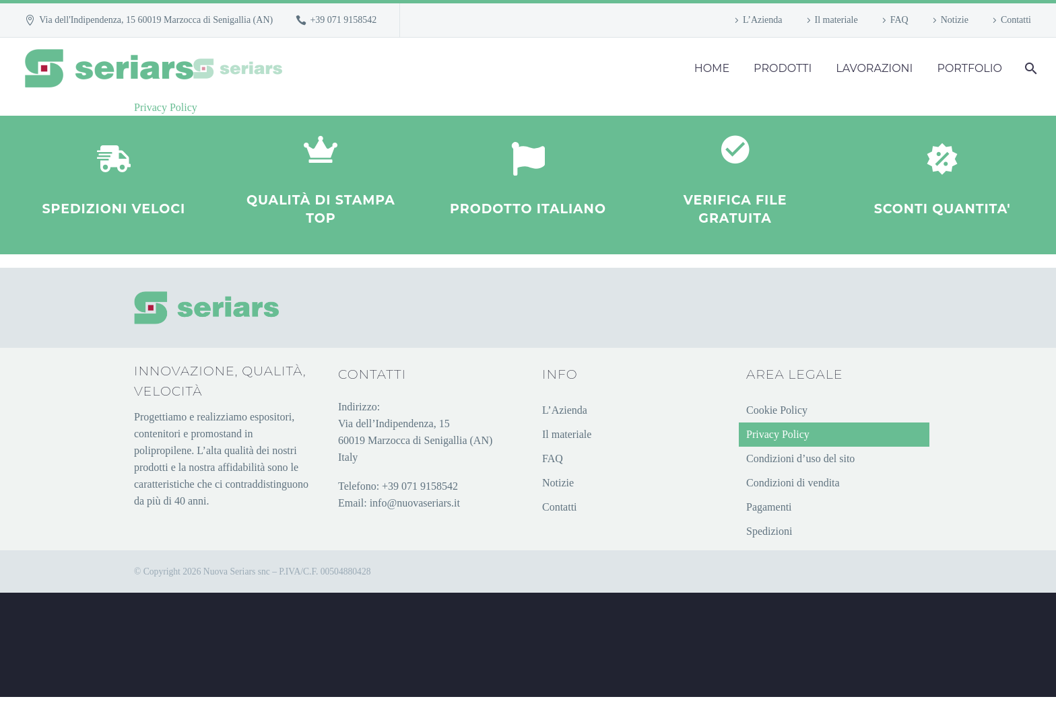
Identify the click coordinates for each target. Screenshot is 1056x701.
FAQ (899, 20)
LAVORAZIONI (874, 68)
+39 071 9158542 (343, 20)
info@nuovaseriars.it (415, 506)
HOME (711, 68)
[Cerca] (1029, 68)
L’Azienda (763, 20)
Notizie (954, 20)
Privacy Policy (165, 107)
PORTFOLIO (969, 68)
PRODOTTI (783, 68)
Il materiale (836, 20)
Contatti (1016, 20)
